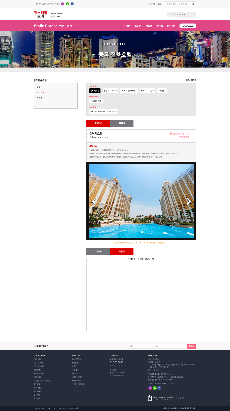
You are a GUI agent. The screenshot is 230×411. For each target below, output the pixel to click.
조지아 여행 (37, 388)
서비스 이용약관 (77, 377)
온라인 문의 (75, 363)
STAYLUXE (188, 26)
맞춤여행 (138, 25)
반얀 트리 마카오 (110, 90)
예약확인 (56, 4)
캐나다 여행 (37, 391)
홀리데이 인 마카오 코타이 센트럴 (104, 111)
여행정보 (159, 25)
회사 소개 (75, 373)
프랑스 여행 (37, 370)
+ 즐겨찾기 (38, 4)
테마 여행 (37, 398)
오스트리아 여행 (39, 373)
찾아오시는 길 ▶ (153, 370)
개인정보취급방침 (78, 384)
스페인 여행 (37, 359)
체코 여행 (37, 384)
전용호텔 (148, 25)
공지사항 (152, 4)
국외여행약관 (76, 381)
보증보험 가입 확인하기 (187, 408)
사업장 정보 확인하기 (170, 408)
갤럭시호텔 (95, 90)
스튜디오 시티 (96, 101)
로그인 (44, 4)
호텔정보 (98, 123)
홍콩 (40, 97)
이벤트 (159, 4)
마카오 (41, 92)
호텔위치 (121, 123)
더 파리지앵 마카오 (129, 90)
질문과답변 (171, 25)
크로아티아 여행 (39, 366)
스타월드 (162, 90)
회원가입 (50, 4)
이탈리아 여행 (38, 363)
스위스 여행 (37, 377)
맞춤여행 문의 (76, 359)
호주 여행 (37, 395)
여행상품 (127, 25)
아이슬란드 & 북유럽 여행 (42, 381)
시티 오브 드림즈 (147, 90)
